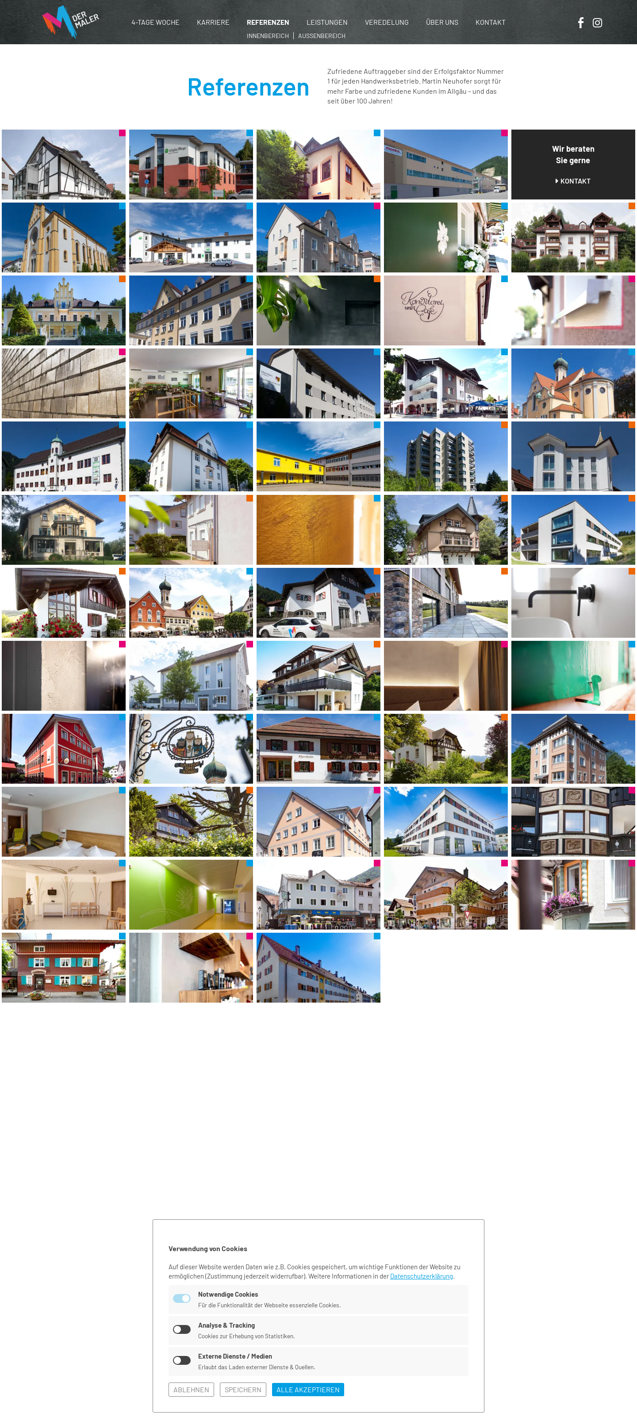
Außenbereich (321, 35)
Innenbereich (268, 35)
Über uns (442, 22)
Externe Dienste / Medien (235, 1356)
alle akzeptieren (308, 1389)
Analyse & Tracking (226, 1325)
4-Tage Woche (155, 22)
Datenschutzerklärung (421, 1276)
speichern (243, 1389)
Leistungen (327, 22)
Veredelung (387, 22)
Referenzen (268, 22)
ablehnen (191, 1389)
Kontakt (491, 22)
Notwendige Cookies (228, 1294)
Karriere (213, 22)
